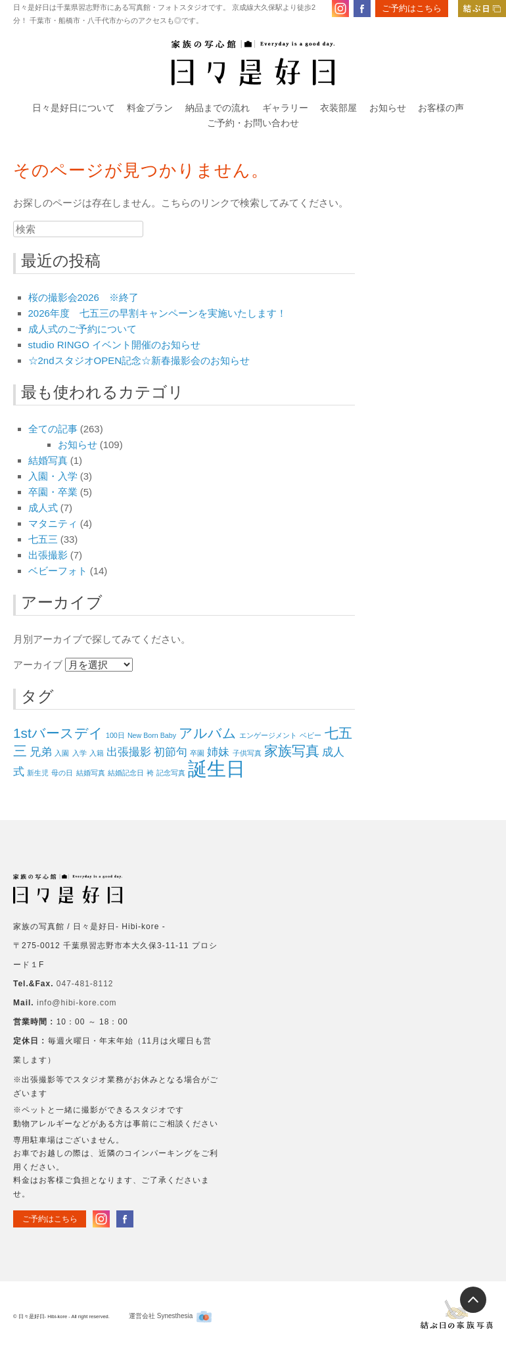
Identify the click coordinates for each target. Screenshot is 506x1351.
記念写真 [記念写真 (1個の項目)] (170, 773)
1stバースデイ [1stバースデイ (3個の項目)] (58, 733)
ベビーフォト (57, 570)
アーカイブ (37, 664)
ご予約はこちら (412, 8)
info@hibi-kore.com (77, 1002)
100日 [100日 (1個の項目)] (115, 735)
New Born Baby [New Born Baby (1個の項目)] (151, 735)
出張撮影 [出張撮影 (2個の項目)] (128, 752)
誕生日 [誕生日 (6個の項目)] (216, 768)
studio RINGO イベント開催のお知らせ (114, 344)
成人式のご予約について (82, 328)
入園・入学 (53, 476)
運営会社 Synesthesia (170, 1315)
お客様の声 (441, 108)
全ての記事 (53, 428)
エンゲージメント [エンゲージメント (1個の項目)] (268, 735)
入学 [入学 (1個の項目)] (79, 753)
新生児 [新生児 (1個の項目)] (38, 773)
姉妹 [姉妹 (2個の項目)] (218, 752)
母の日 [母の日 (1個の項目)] (62, 773)
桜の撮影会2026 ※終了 (83, 297)
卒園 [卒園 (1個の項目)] (197, 753)
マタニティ (53, 523)
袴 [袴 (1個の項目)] (150, 773)
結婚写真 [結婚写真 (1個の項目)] (90, 773)
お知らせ (387, 108)
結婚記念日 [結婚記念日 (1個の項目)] (126, 773)
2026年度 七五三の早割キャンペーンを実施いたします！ (157, 313)
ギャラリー (285, 108)
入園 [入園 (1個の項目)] (62, 753)
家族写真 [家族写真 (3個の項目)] (291, 750)
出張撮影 (48, 555)
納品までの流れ (217, 108)
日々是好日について (73, 108)
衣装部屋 (338, 108)
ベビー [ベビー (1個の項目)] (310, 735)
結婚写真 (48, 460)
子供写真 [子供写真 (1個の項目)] (247, 753)
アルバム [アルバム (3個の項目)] (208, 733)
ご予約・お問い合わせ (253, 123)
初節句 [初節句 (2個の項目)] (170, 752)
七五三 (43, 539)
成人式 (43, 507)
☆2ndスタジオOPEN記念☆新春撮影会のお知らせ (139, 360)
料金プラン (150, 108)
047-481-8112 (85, 983)
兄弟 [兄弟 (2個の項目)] (41, 752)
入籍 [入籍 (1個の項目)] (96, 753)
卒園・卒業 (53, 491)
